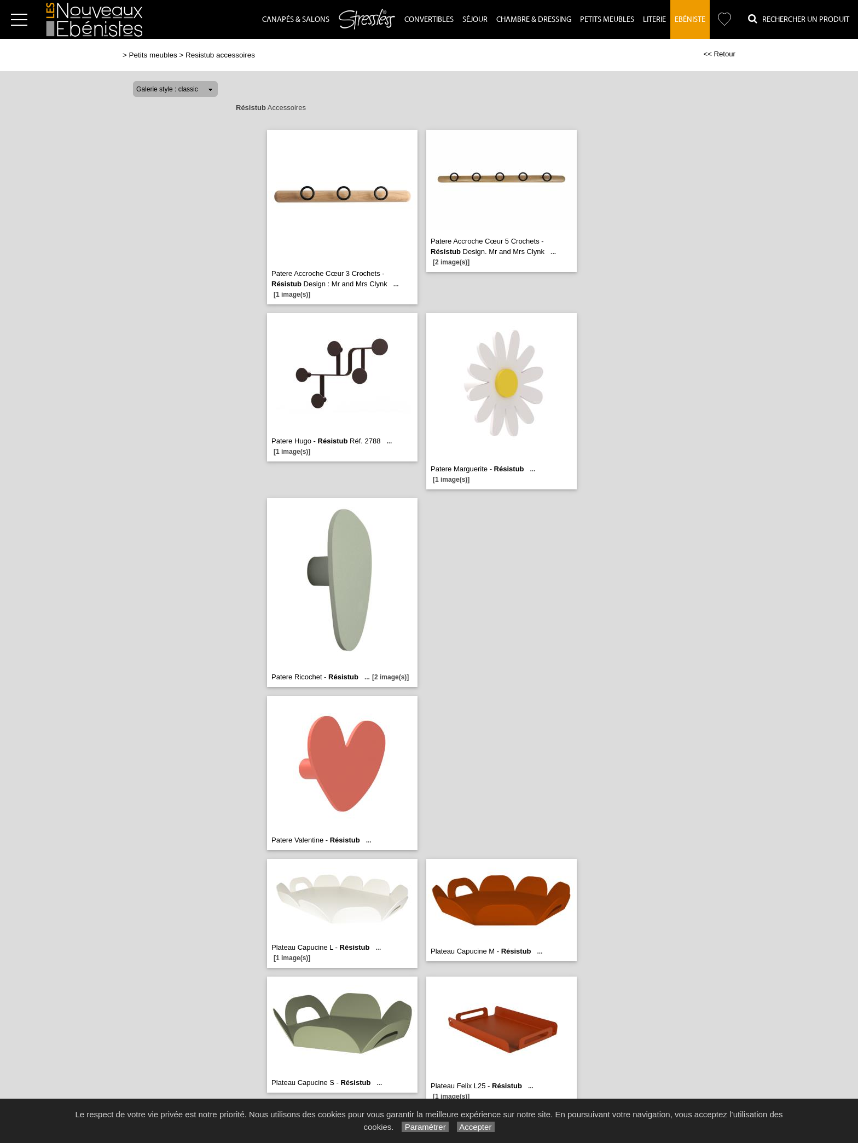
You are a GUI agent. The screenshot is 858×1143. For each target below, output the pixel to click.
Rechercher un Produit (798, 19)
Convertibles (429, 19)
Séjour (475, 19)
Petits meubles (153, 55)
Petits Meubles (607, 19)
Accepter (475, 1127)
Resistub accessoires (220, 55)
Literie (654, 19)
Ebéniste (690, 19)
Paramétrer (425, 1127)
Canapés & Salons (295, 19)
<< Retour (719, 54)
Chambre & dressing (533, 19)
